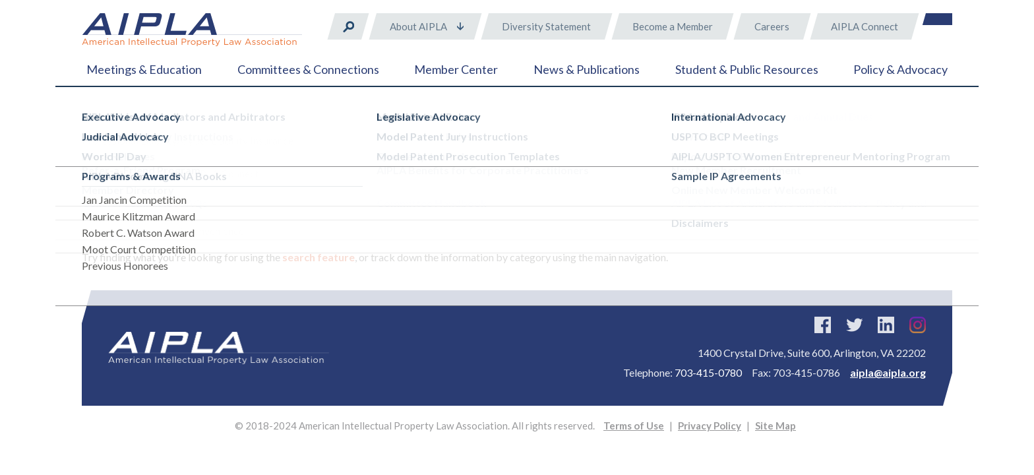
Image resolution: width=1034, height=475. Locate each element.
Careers (771, 26)
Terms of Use (633, 425)
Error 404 (143, 119)
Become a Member (672, 26)
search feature (318, 257)
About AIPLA (418, 26)
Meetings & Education (144, 69)
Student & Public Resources (746, 69)
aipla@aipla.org (888, 372)
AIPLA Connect (864, 26)
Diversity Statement (546, 26)
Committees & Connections (308, 69)
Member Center (456, 69)
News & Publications (586, 69)
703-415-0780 (708, 372)
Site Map (775, 425)
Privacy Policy (709, 425)
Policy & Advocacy (900, 69)
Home (94, 119)
